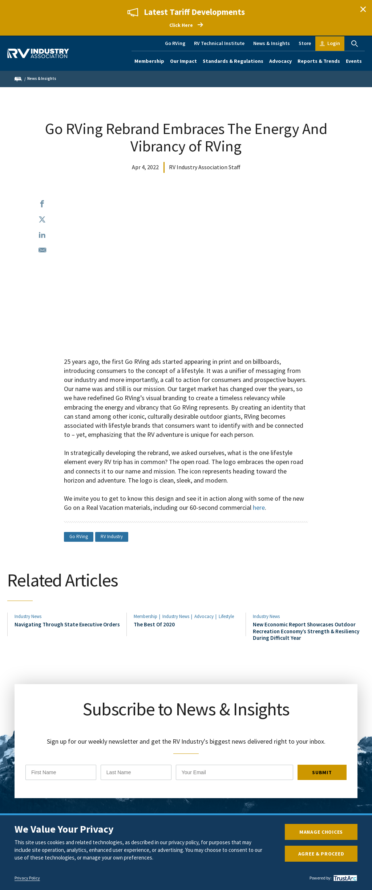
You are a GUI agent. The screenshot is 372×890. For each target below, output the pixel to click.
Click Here (181, 25)
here (259, 507)
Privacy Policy (27, 878)
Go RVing (175, 43)
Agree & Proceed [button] (321, 853)
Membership (149, 61)
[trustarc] (344, 878)
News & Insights (271, 43)
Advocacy (280, 61)
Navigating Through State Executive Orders (67, 624)
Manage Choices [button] (321, 832)
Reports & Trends (319, 61)
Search (354, 43)
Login (333, 43)
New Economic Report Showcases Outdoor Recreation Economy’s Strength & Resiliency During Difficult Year (306, 631)
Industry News (28, 616)
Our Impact (183, 61)
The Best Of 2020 (154, 624)
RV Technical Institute (219, 43)
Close (363, 9)
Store (305, 43)
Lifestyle (226, 616)
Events (354, 61)
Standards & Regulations (233, 61)
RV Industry (112, 536)
